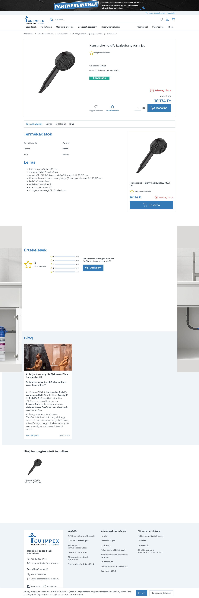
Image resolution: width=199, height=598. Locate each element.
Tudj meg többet (161, 593)
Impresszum (107, 561)
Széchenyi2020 (108, 571)
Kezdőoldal (28, 34)
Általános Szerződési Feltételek (78, 558)
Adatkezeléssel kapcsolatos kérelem (114, 555)
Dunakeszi (143, 545)
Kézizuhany (112, 34)
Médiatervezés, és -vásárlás (114, 566)
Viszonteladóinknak (157, 13)
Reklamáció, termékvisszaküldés (77, 546)
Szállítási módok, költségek (81, 536)
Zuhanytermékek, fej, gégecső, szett (87, 34)
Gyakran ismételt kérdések (81, 564)
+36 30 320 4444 (37, 558)
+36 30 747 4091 (36, 574)
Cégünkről (142, 27)
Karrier (104, 536)
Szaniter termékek (45, 34)
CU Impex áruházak (77, 552)
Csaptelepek (63, 34)
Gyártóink (106, 545)
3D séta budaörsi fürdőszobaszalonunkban (150, 551)
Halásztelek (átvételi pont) (150, 536)
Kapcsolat (171, 13)
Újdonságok (158, 27)
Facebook (34, 586)
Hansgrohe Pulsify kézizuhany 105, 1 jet (33, 434)
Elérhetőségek (108, 540)
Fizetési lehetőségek (78, 540)
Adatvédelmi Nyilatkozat (113, 550)
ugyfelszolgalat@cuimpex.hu (43, 563)
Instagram (50, 586)
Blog (170, 27)
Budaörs (142, 540)
